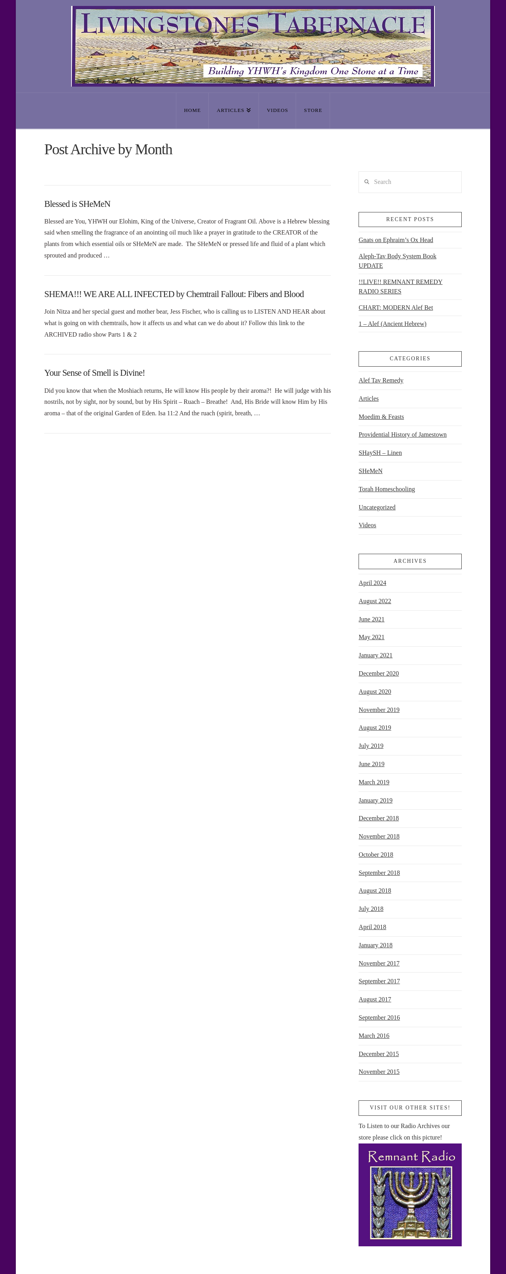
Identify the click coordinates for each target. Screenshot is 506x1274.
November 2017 (379, 963)
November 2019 (379, 709)
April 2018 (372, 927)
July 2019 (371, 745)
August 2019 (375, 727)
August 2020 (375, 691)
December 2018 (379, 818)
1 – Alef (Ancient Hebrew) (393, 323)
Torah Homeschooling (387, 489)
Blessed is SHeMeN (77, 204)
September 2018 (379, 872)
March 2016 (374, 1035)
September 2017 (379, 981)
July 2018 (371, 908)
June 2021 (371, 619)
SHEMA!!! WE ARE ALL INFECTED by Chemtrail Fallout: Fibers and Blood (174, 294)
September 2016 (379, 1017)
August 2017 (375, 999)
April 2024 (372, 582)
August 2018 (375, 890)
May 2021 (371, 637)
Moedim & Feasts (381, 416)
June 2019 (371, 764)
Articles (369, 398)
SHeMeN (370, 471)
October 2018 (376, 854)
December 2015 (379, 1054)
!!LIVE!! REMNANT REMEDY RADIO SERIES (400, 286)
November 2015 (379, 1071)
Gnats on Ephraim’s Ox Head (396, 240)
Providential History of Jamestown (403, 434)
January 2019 (376, 800)
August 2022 (375, 601)
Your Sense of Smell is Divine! (94, 373)
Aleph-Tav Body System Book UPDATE (397, 261)
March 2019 (374, 782)
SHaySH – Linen (380, 452)
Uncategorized (377, 507)
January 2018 (376, 945)
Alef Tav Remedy (381, 380)
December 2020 (379, 673)
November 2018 (379, 836)
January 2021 (376, 655)
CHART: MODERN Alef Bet (396, 307)
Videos (367, 525)
